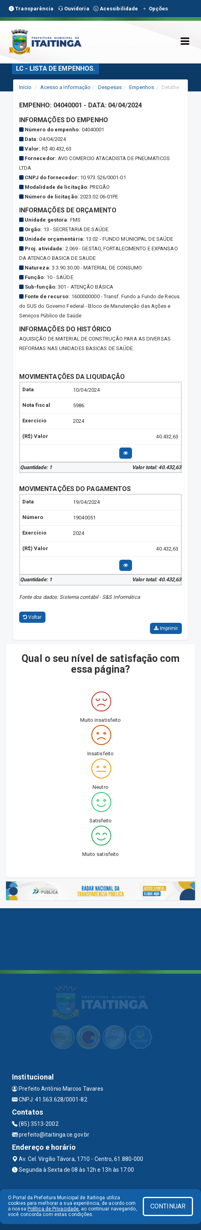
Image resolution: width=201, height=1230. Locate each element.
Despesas (110, 87)
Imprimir (166, 628)
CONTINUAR (167, 1206)
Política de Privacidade (53, 1209)
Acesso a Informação (65, 87)
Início (25, 87)
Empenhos (141, 87)
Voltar (32, 617)
